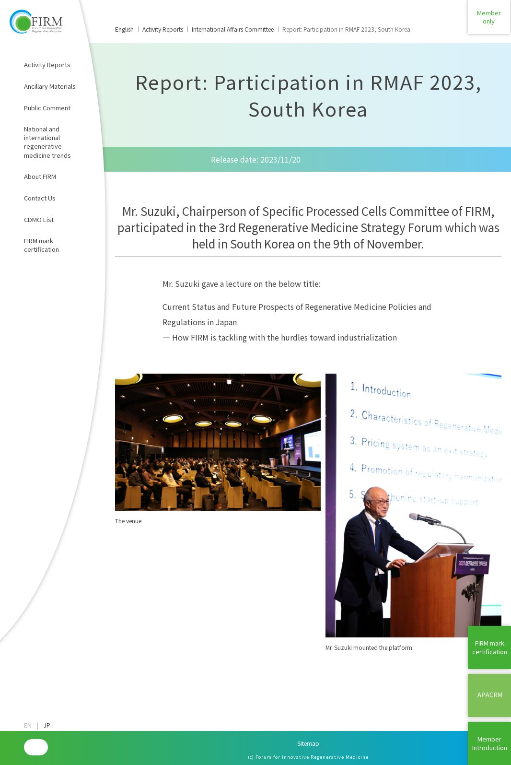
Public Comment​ (47, 107)
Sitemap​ (308, 743)
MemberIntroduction (489, 743)
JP (46, 725)
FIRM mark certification (41, 245)
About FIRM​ (40, 176)
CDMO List (39, 219)
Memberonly (489, 21)
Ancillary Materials (50, 86)
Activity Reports (47, 64)
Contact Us (40, 197)
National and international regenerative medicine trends (47, 142)
